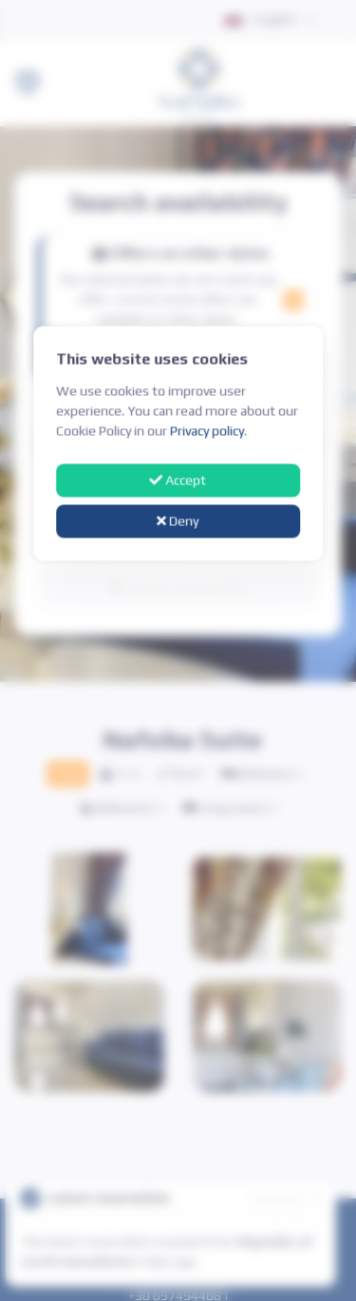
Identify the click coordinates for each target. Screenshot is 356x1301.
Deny (178, 520)
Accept (178, 480)
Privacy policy (207, 431)
